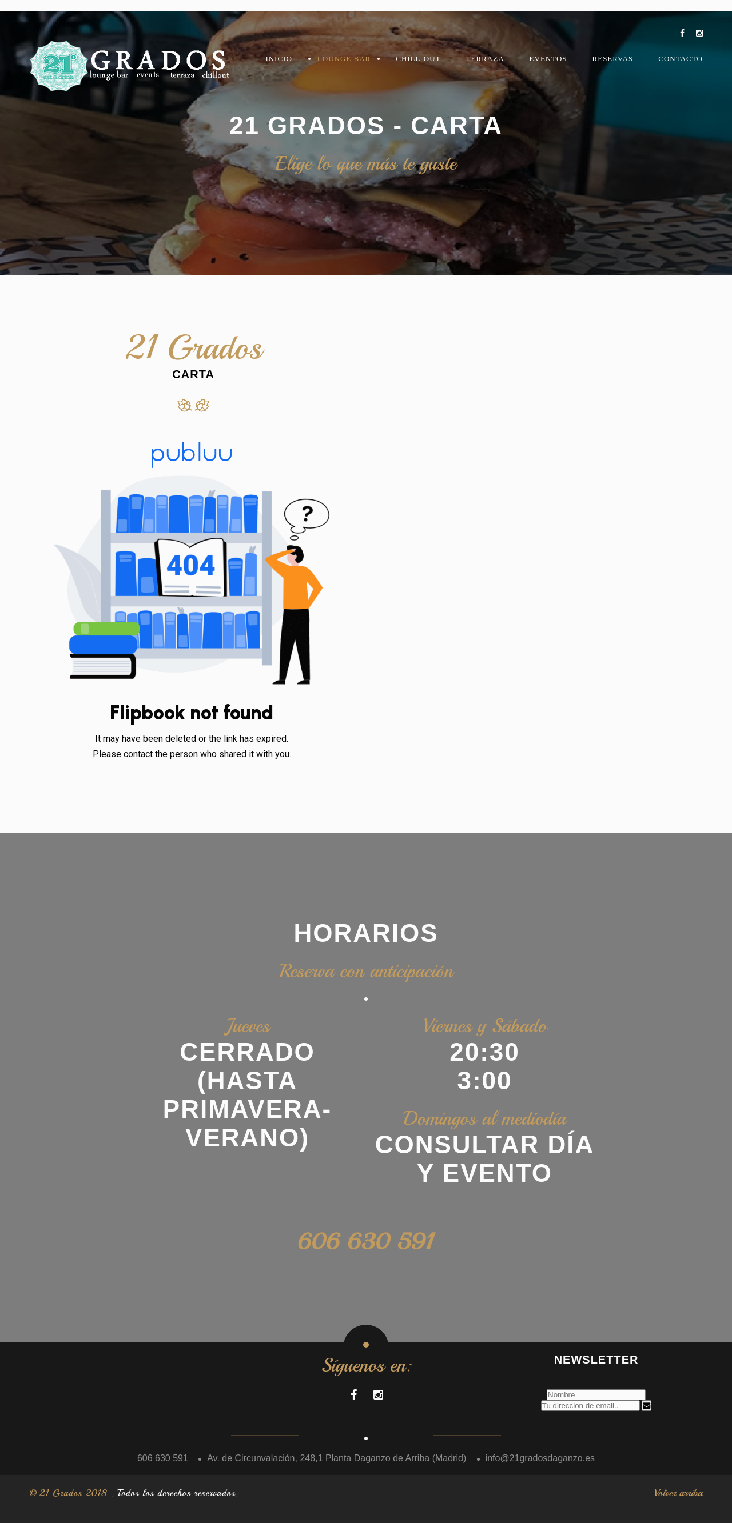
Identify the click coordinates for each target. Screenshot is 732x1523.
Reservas (613, 58)
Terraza (485, 58)
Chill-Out (418, 58)
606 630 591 (366, 1242)
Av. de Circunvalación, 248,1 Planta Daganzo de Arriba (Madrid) (336, 1458)
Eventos (548, 58)
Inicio (278, 58)
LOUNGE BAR (344, 58)
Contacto (680, 58)
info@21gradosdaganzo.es (540, 1458)
